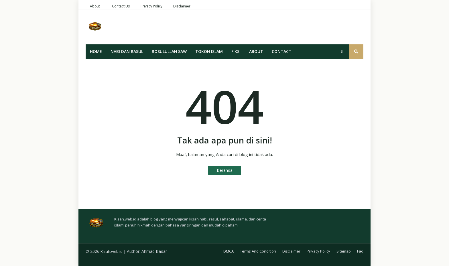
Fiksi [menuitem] (236, 51)
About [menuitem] (256, 51)
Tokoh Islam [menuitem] (209, 51)
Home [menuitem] (96, 51)
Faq (360, 251)
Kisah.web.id (112, 251)
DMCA (228, 251)
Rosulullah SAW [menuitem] (169, 51)
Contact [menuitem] (282, 51)
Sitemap (343, 251)
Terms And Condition (258, 251)
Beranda (225, 170)
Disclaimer (181, 6)
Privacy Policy (151, 6)
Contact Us (121, 6)
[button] (342, 51)
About (95, 6)
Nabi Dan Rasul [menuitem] (127, 51)
